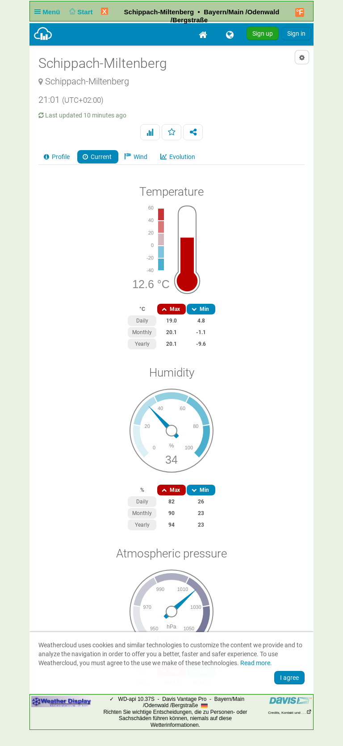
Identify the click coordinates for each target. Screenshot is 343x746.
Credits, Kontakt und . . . (290, 713)
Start (80, 12)
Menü (49, 12)
